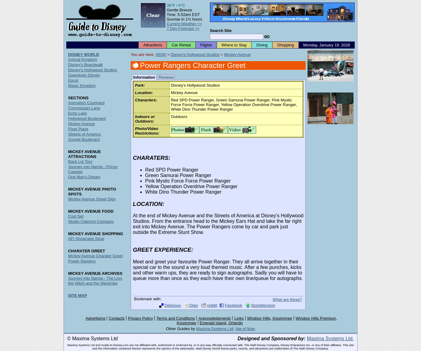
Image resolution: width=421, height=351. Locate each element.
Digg (194, 305)
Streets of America (84, 134)
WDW (161, 54)
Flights (206, 45)
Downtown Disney (84, 75)
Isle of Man (245, 328)
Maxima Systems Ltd (214, 328)
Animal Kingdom (82, 59)
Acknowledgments (215, 318)
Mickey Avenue (237, 54)
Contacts (117, 318)
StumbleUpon (263, 305)
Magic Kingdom (82, 85)
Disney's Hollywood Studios (195, 54)
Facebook (233, 305)
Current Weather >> (184, 24)
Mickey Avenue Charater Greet (95, 256)
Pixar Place (78, 129)
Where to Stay (234, 45)
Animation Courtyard (86, 103)
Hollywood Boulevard (87, 118)
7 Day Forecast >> (183, 28)
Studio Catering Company (91, 221)
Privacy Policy (140, 318)
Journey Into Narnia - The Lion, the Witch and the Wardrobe (95, 281)
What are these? (287, 299)
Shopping (285, 45)
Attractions (152, 45)
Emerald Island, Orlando (221, 323)
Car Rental (181, 45)
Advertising (95, 318)
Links (239, 318)
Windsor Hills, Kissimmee (269, 318)
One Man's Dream (84, 177)
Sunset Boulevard (84, 139)
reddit (212, 305)
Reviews (166, 77)
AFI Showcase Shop (86, 238)
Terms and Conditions (175, 318)
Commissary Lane (84, 108)
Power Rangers (82, 261)
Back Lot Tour (80, 161)
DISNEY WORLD (83, 54)
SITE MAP (77, 295)
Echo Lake (77, 113)
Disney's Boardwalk (85, 64)
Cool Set (75, 216)
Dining (262, 45)
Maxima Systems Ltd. (330, 338)
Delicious (172, 305)
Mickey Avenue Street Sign (92, 199)
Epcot (73, 80)
